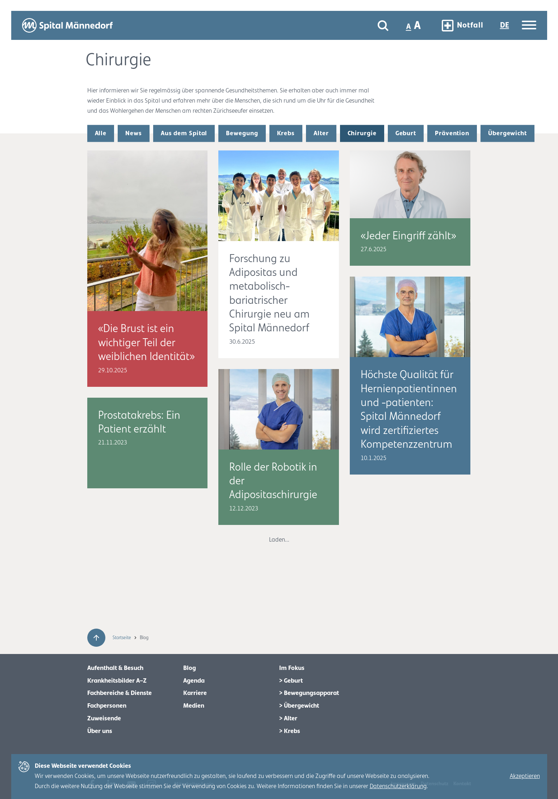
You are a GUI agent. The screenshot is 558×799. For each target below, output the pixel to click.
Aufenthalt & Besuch (115, 668)
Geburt (405, 133)
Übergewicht (507, 133)
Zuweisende (104, 718)
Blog (189, 668)
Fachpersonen (106, 706)
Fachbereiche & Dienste (119, 693)
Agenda (194, 681)
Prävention (452, 133)
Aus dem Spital (184, 133)
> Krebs (289, 731)
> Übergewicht (299, 706)
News (133, 133)
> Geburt (291, 681)
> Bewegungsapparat (309, 693)
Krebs (286, 133)
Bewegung (242, 133)
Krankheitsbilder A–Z (117, 681)
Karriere (195, 693)
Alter (321, 133)
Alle (101, 133)
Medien (193, 706)
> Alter (288, 718)
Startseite (122, 637)
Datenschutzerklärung (398, 786)
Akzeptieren (525, 776)
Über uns (99, 731)
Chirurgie (362, 133)
